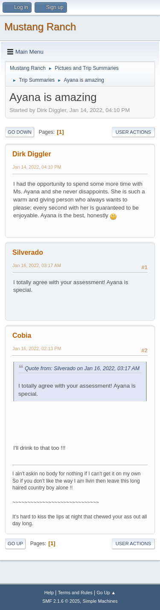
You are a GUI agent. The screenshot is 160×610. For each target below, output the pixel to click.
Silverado (27, 252)
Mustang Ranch (40, 26)
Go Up (15, 543)
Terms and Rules (75, 592)
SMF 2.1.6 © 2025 (61, 601)
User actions (133, 132)
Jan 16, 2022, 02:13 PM (36, 348)
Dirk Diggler (31, 154)
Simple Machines (100, 601)
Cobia (21, 335)
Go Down (20, 132)
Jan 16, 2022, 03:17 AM (36, 265)
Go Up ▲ (106, 592)
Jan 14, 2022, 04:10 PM (36, 167)
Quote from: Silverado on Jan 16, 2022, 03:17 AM (82, 368)
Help (49, 592)
